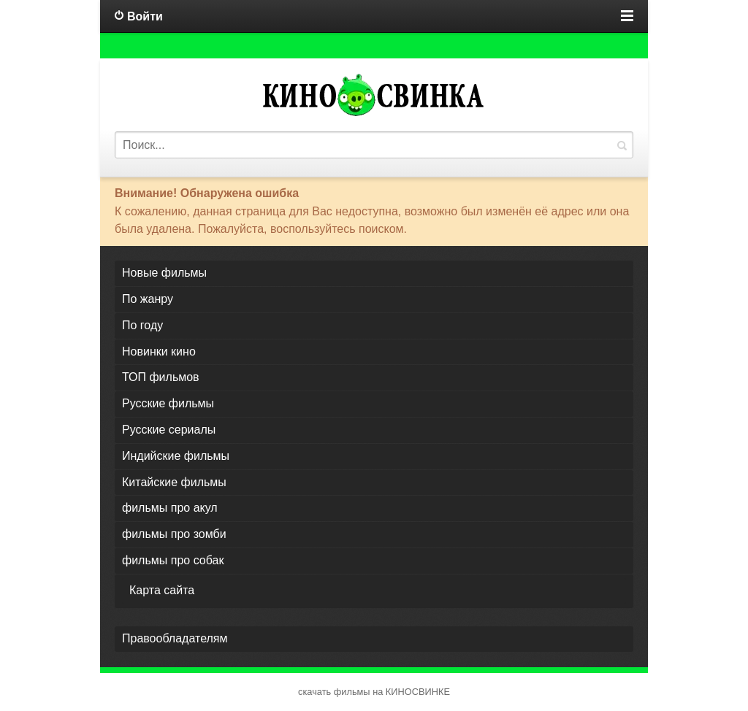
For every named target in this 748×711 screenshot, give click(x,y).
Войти (145, 16)
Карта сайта (161, 590)
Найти (622, 145)
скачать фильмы (334, 691)
